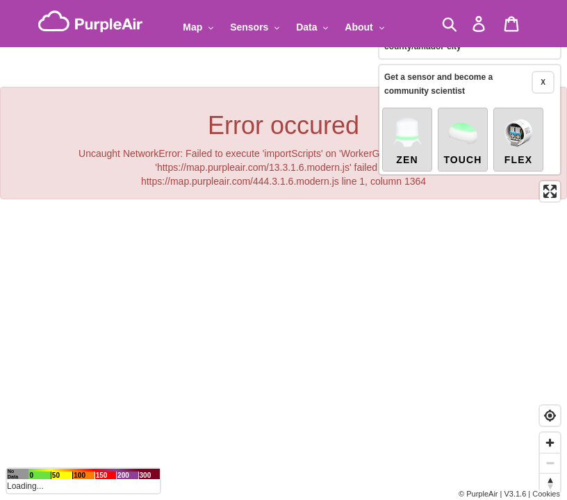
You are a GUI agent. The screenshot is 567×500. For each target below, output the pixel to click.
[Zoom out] (550, 463)
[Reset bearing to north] (550, 483)
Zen (407, 140)
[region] (283, 250)
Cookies (546, 494)
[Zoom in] (550, 443)
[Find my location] (550, 416)
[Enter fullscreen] (550, 191)
